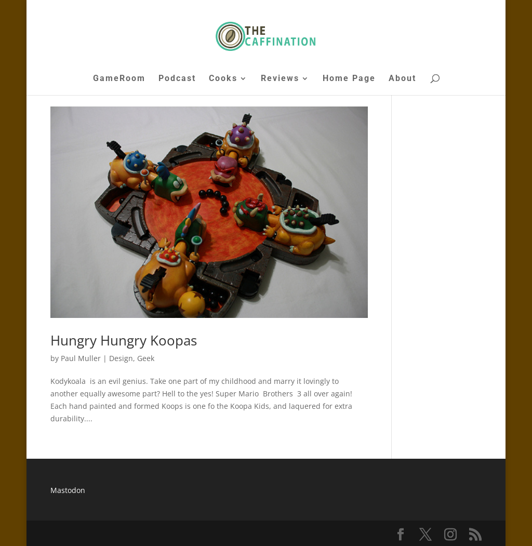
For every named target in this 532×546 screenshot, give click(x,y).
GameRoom (119, 79)
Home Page (349, 79)
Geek (145, 358)
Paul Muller (81, 358)
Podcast (177, 79)
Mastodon (67, 490)
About (402, 79)
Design (121, 358)
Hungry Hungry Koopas (123, 340)
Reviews (280, 79)
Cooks (223, 79)
